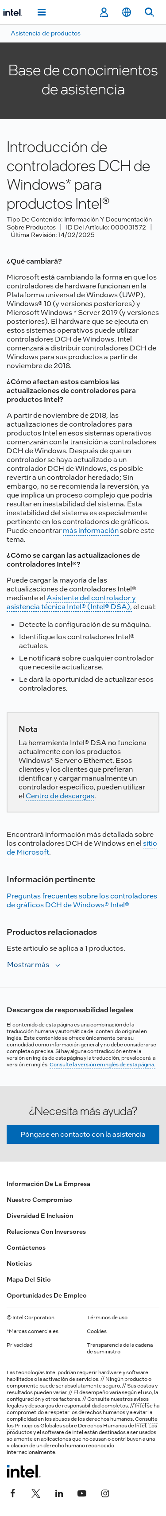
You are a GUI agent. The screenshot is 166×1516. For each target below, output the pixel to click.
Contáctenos (26, 1248)
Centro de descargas (60, 796)
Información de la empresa (48, 1184)
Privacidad (19, 1345)
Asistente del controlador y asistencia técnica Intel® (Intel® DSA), (71, 602)
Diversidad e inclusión (40, 1216)
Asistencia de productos (46, 33)
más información (91, 530)
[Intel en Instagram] (105, 1492)
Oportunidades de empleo (47, 1295)
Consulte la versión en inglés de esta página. (102, 1064)
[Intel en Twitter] (36, 1492)
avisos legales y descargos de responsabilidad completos (78, 1402)
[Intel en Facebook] (13, 1492)
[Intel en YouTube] (82, 1492)
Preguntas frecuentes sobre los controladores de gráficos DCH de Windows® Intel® (82, 900)
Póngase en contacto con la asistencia (83, 1134)
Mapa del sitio (29, 1279)
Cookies (97, 1331)
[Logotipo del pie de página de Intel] (24, 1471)
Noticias (19, 1263)
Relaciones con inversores (46, 1232)
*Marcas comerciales (32, 1331)
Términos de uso (107, 1317)
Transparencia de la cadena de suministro (120, 1348)
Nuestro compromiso (39, 1200)
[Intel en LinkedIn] (59, 1492)
